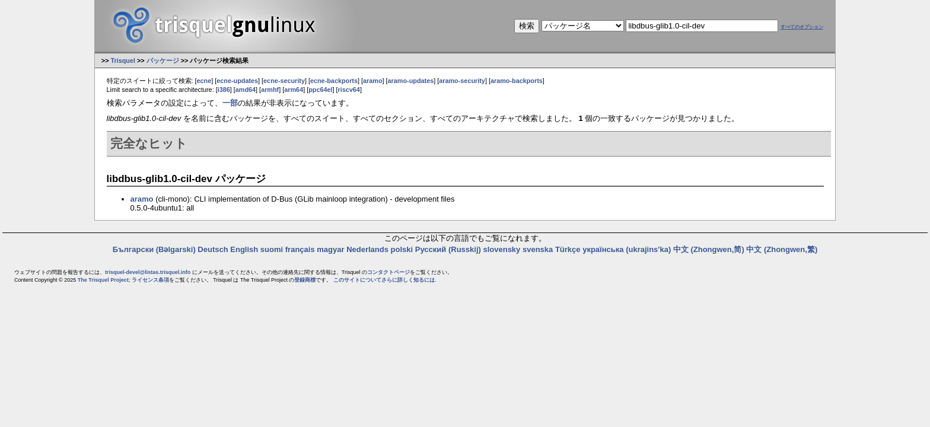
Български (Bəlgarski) (154, 249)
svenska (538, 249)
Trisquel (122, 60)
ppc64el (320, 89)
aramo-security (462, 80)
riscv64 (349, 89)
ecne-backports (334, 80)
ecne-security (284, 80)
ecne (204, 80)
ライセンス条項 (150, 280)
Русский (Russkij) (448, 249)
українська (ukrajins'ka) (626, 249)
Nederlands (367, 249)
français (300, 249)
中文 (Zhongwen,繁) (781, 249)
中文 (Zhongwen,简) (708, 249)
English (244, 249)
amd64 (245, 89)
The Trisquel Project (103, 280)
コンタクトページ (388, 272)
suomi (271, 249)
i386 (224, 89)
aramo (373, 80)
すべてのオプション (802, 27)
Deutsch (213, 249)
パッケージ (162, 60)
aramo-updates (411, 80)
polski (402, 249)
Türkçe (568, 249)
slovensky (501, 249)
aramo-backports (517, 80)
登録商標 (305, 280)
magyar (330, 249)
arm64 (293, 89)
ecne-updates (237, 80)
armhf (270, 89)
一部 (230, 102)
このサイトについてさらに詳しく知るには (384, 280)
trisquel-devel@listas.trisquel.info (147, 272)
